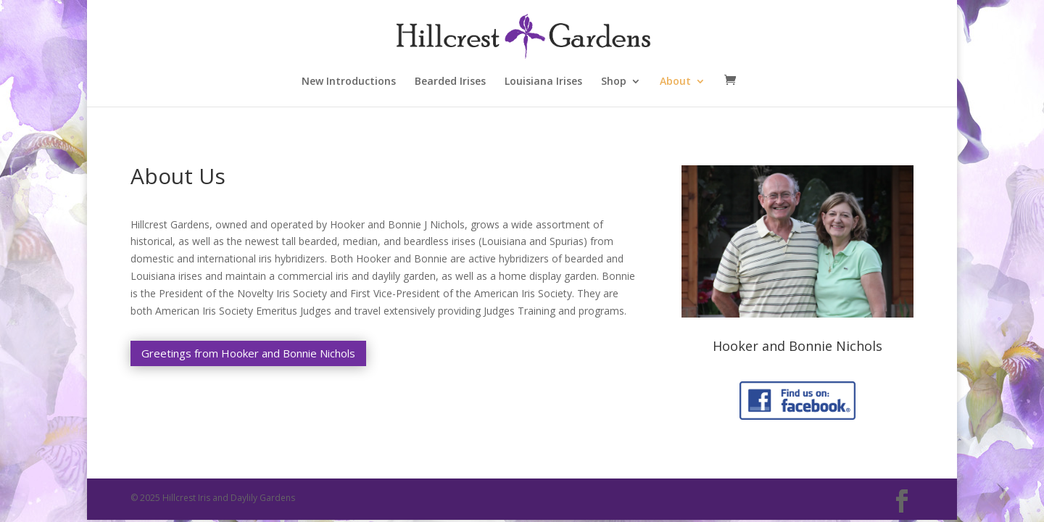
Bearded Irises (450, 82)
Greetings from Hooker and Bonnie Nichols (248, 353)
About (675, 82)
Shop (613, 82)
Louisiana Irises (543, 82)
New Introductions (349, 82)
